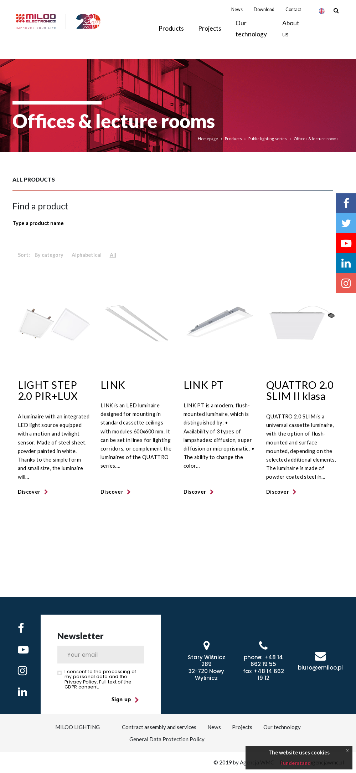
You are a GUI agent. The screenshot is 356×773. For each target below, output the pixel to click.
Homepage (208, 138)
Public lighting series (267, 138)
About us (290, 36)
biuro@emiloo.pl (320, 667)
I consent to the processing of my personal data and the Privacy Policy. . (100, 679)
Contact (293, 17)
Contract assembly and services (159, 727)
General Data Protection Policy (167, 739)
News (237, 17)
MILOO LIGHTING (76, 727)
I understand (295, 763)
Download (264, 17)
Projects (209, 37)
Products (233, 138)
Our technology (251, 36)
